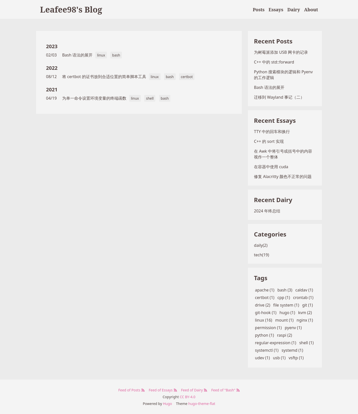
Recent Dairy (273, 200)
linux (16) (263, 320)
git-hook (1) (265, 312)
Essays (276, 10)
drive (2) (262, 305)
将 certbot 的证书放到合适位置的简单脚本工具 (104, 76)
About (311, 10)
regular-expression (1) (275, 342)
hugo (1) (287, 312)
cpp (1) (283, 297)
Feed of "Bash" (225, 390)
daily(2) (260, 245)
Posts (258, 10)
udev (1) (262, 358)
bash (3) (284, 290)
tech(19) (261, 255)
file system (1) (286, 305)
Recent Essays (275, 120)
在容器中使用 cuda (271, 166)
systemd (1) (292, 350)
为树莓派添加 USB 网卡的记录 (281, 52)
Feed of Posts (131, 390)
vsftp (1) (296, 358)
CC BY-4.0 (187, 396)
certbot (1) (264, 297)
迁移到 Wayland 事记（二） (279, 97)
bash (116, 55)
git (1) (307, 305)
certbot (187, 76)
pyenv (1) (293, 327)
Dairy (293, 10)
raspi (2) (284, 335)
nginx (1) (305, 320)
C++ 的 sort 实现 (269, 141)
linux (101, 55)
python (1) (264, 335)
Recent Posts (273, 41)
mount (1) (284, 320)
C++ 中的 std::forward (274, 62)
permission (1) (268, 327)
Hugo (167, 403)
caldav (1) (304, 290)
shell (150, 98)
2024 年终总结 (267, 211)
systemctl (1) (266, 350)
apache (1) (264, 290)
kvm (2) (305, 312)
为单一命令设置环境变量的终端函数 (94, 98)
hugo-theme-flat (201, 403)
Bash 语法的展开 (77, 55)
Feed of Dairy (194, 390)
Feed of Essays (163, 390)
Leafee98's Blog (71, 9)
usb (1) (279, 358)
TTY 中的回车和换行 (272, 131)
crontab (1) (303, 297)
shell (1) (306, 342)
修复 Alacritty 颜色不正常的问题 (283, 176)
